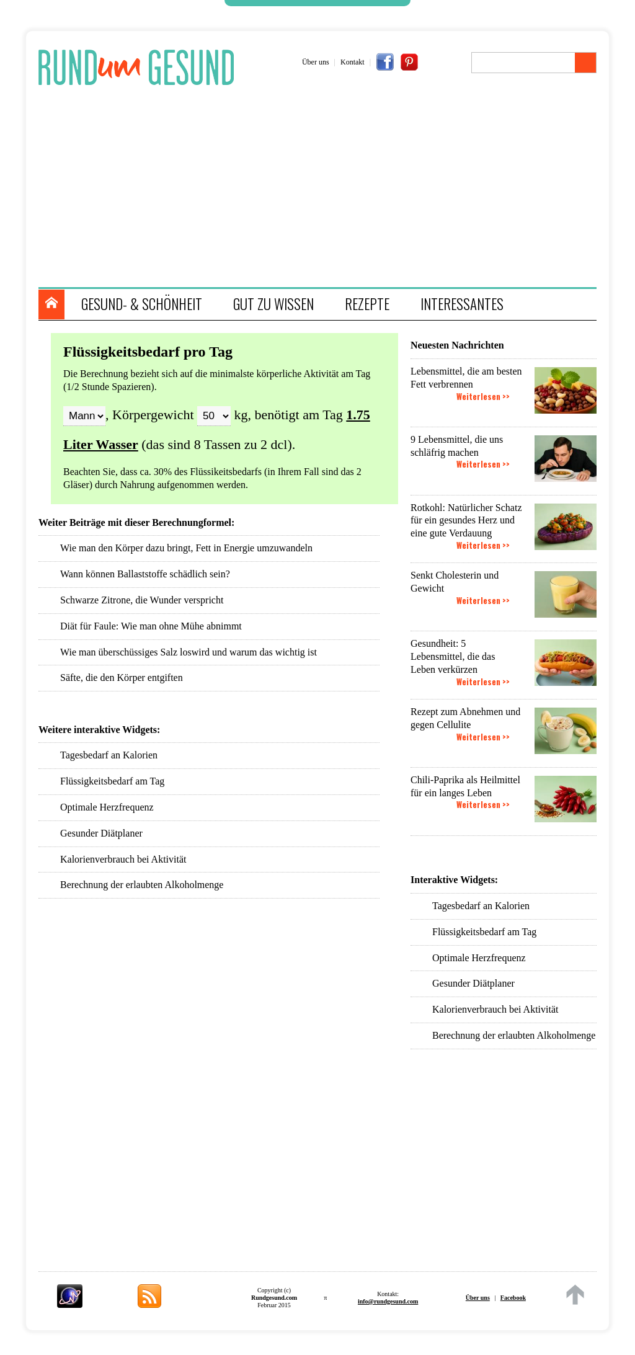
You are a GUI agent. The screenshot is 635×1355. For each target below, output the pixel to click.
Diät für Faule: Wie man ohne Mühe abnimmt (151, 626)
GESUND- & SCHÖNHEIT (141, 303)
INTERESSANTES (462, 303)
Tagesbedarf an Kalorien (481, 905)
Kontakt (352, 62)
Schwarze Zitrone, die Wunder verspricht (141, 600)
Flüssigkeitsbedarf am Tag (484, 931)
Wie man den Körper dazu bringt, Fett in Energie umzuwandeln (186, 548)
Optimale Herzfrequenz (479, 958)
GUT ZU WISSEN (273, 303)
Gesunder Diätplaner (473, 983)
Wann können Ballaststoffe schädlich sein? (145, 574)
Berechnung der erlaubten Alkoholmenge (513, 1035)
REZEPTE (367, 303)
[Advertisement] (323, 188)
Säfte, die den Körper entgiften (121, 677)
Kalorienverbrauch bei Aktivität (495, 1009)
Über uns (315, 62)
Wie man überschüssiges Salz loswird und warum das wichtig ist (188, 652)
